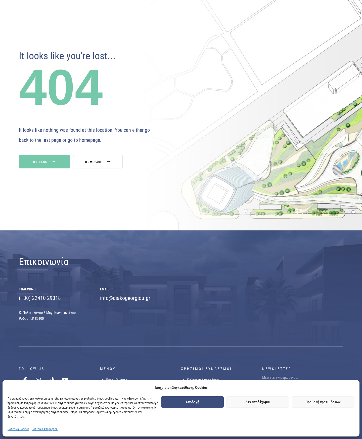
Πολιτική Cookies (18, 429)
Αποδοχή (192, 402)
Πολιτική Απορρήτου (45, 429)
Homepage (100, 162)
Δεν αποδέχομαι (257, 402)
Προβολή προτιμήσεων (323, 402)
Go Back (44, 162)
